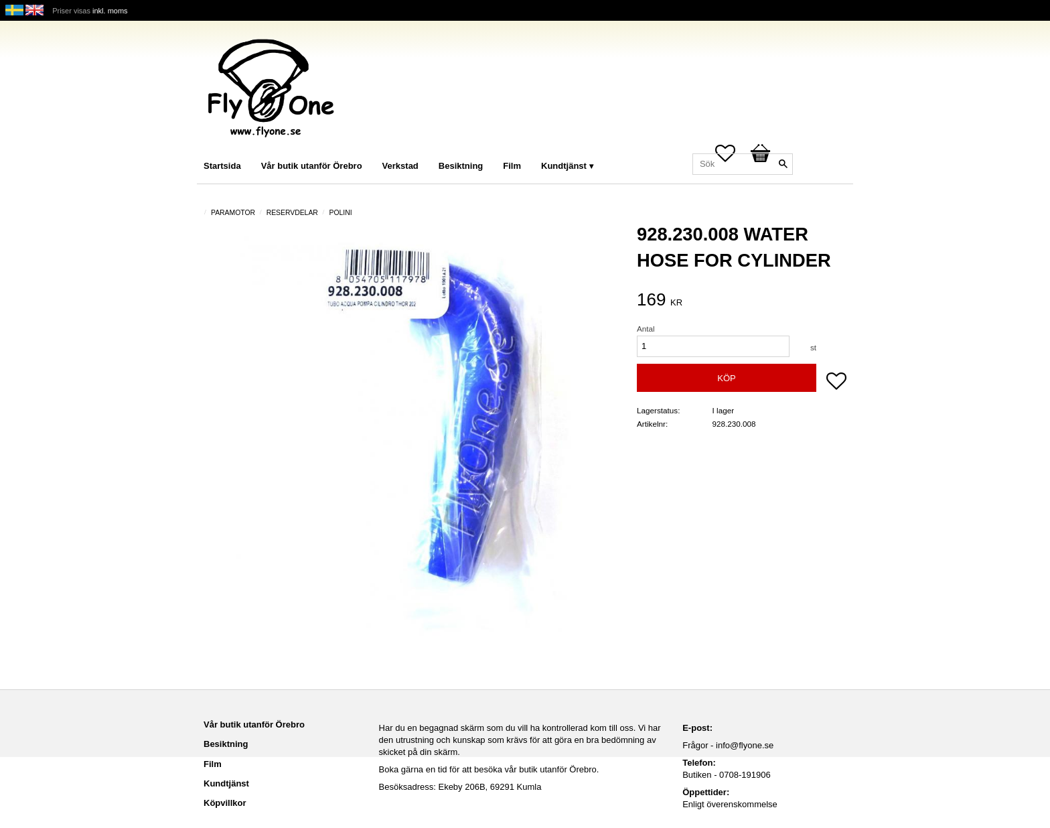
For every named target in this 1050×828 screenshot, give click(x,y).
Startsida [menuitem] (222, 166)
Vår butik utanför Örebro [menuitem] (311, 166)
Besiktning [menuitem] (461, 166)
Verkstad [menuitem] (400, 166)
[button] (836, 382)
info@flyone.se (744, 745)
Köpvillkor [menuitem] (225, 803)
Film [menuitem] (512, 166)
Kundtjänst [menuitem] (564, 166)
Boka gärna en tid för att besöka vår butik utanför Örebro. (489, 769)
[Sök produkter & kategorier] (742, 164)
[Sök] (783, 164)
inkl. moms (110, 11)
